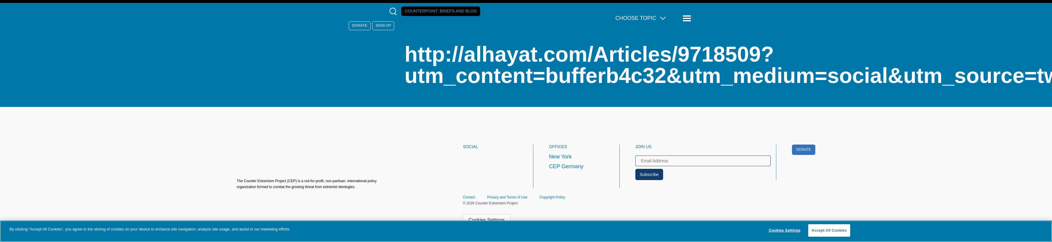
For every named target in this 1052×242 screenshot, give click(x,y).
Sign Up (383, 25)
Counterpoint (441, 11)
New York (560, 157)
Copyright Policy (552, 197)
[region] (526, 231)
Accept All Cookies (829, 230)
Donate (359, 25)
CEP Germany (566, 166)
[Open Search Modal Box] (394, 11)
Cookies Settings (486, 219)
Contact (469, 197)
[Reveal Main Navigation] (687, 19)
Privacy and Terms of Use (507, 197)
